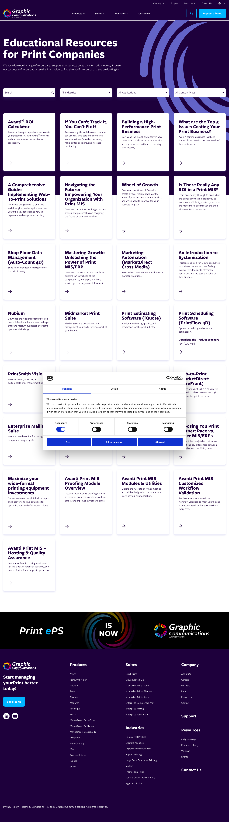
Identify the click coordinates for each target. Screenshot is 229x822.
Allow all (160, 442)
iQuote (73, 760)
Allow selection (114, 442)
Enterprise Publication (137, 714)
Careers (185, 679)
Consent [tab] (67, 388)
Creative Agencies (135, 742)
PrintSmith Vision (78, 679)
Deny (69, 442)
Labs (183, 691)
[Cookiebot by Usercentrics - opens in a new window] (169, 378)
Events (184, 756)
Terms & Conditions (33, 806)
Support (174, 3)
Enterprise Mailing (135, 708)
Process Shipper (78, 755)
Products (78, 13)
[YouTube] (15, 716)
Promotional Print (135, 771)
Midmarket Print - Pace (137, 685)
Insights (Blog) (188, 739)
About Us (186, 673)
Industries (122, 13)
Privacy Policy (11, 806)
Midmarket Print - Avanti (138, 697)
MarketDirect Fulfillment (82, 726)
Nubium (74, 685)
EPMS (73, 714)
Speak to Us (14, 701)
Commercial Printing (136, 736)
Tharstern (75, 697)
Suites (100, 13)
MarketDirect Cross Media (83, 731)
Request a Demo (212, 13)
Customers (144, 13)
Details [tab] (114, 388)
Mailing (129, 765)
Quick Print (131, 673)
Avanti (73, 673)
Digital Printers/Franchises (138, 748)
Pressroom (186, 697)
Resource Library (190, 745)
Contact (185, 702)
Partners (185, 685)
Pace (72, 691)
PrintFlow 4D (76, 737)
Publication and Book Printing (140, 777)
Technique (75, 708)
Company (159, 3)
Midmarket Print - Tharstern (140, 691)
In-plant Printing (134, 754)
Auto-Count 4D (77, 743)
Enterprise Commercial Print (140, 702)
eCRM (73, 766)
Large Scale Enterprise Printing (141, 760)
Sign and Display (134, 783)
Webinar (185, 750)
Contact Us (207, 3)
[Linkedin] (6, 716)
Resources (190, 3)
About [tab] (162, 388)
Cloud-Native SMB (135, 679)
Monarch (74, 702)
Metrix (73, 749)
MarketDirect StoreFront (82, 720)
